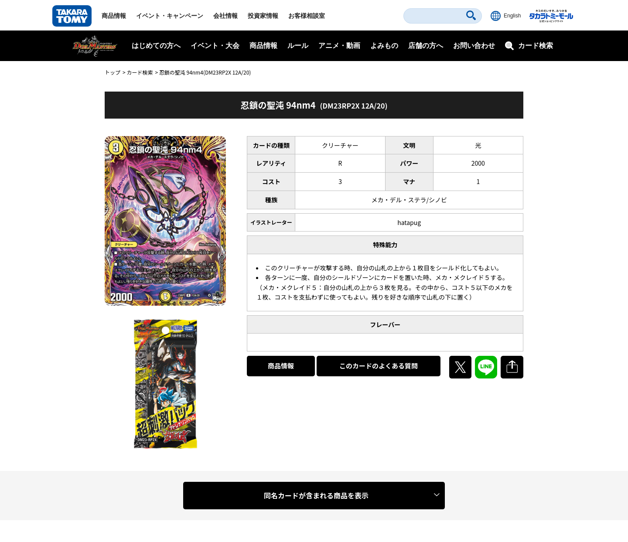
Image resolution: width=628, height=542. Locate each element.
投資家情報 (263, 15)
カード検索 (139, 72)
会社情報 (225, 15)
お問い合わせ (474, 45)
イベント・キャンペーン (169, 15)
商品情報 (114, 15)
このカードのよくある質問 (378, 365)
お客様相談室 (306, 15)
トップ (112, 72)
